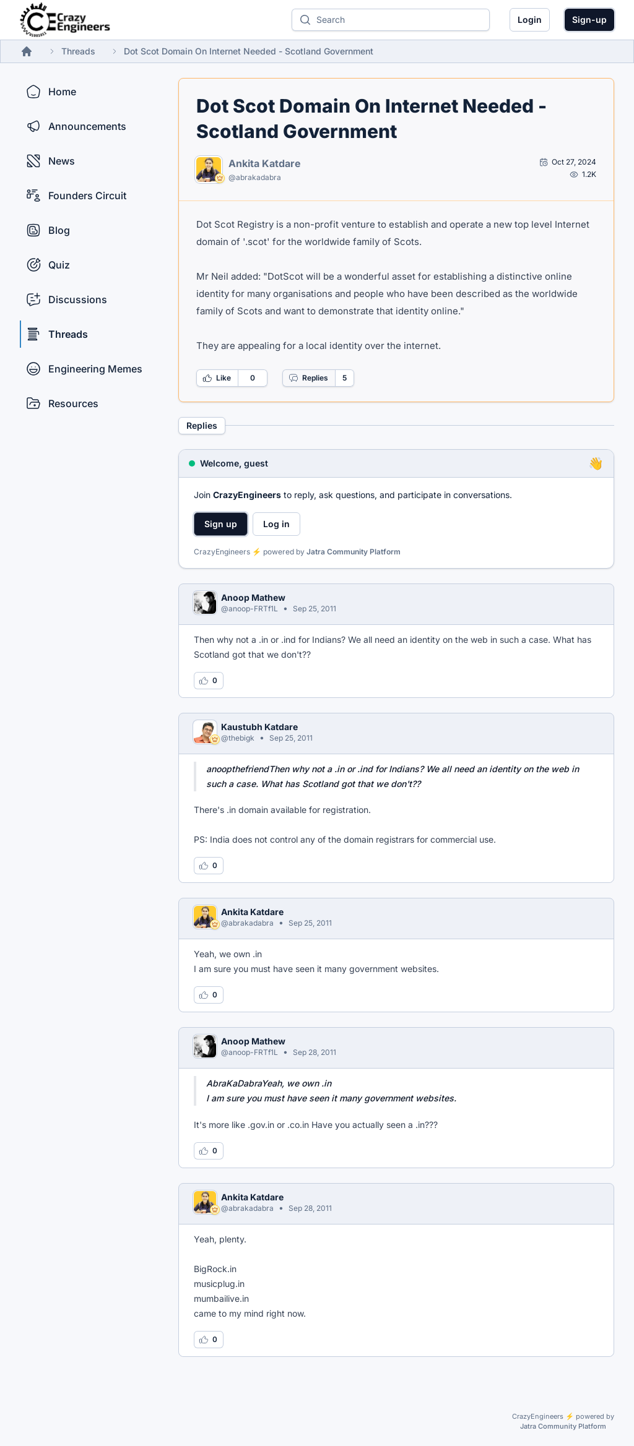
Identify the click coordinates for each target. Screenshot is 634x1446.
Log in (276, 524)
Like (216, 378)
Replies (308, 378)
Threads (78, 51)
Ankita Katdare (264, 163)
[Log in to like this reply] (209, 680)
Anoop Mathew (253, 597)
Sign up (220, 524)
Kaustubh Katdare (259, 726)
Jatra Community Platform (353, 551)
